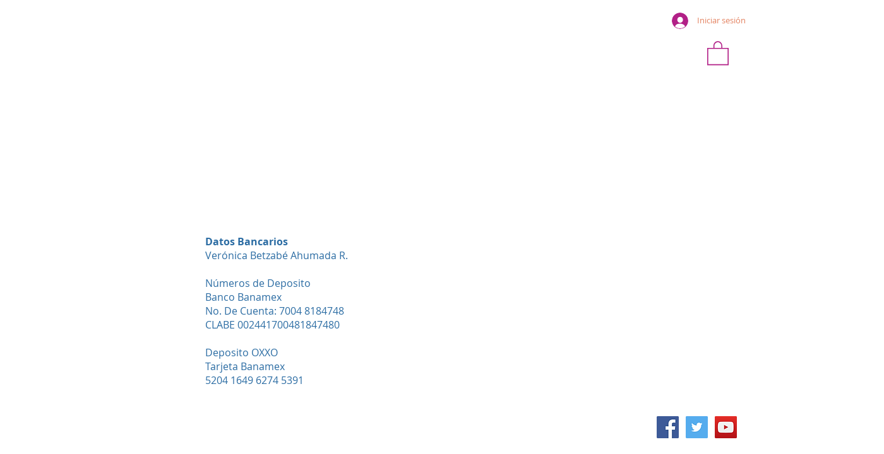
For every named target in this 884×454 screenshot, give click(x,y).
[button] (718, 52)
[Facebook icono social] (668, 427)
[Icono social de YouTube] (726, 427)
